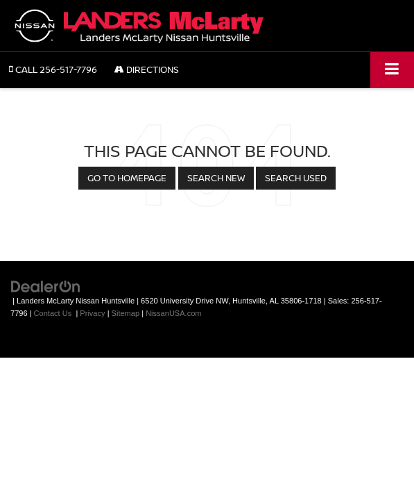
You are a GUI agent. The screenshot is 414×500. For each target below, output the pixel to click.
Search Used (296, 178)
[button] (53, 69)
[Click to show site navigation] (392, 70)
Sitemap (126, 313)
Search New (216, 178)
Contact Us (53, 313)
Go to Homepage (126, 178)
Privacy (92, 313)
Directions (146, 69)
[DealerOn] (45, 286)
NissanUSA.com (173, 313)
